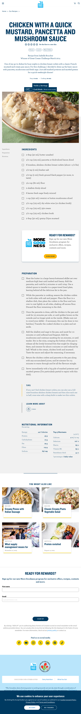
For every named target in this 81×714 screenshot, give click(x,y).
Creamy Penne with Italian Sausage (14, 510)
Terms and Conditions (47, 702)
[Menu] (3, 3)
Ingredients (6, 149)
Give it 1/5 (26, 44)
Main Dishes (48, 50)
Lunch (39, 50)
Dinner (31, 50)
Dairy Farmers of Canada (40, 4)
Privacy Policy (30, 702)
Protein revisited (52, 544)
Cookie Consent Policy (68, 700)
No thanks (49, 707)
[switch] (40, 89)
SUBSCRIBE (50, 256)
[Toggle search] (79, 3)
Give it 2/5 (28, 44)
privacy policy (52, 630)
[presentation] (40, 609)
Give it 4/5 (34, 44)
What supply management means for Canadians (16, 547)
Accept (32, 707)
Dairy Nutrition (47, 679)
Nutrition (5, 156)
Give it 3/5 (31, 44)
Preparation (6, 153)
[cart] (75, 3)
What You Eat (62, 679)
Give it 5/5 (37, 44)
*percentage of (63, 457)
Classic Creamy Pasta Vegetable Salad (55, 510)
